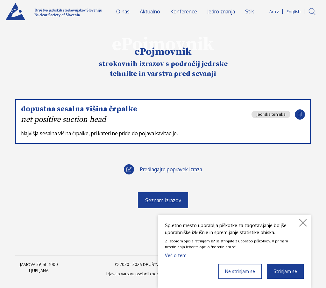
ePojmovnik (163, 52)
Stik (249, 11)
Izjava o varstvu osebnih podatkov (137, 273)
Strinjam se (285, 271)
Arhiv (274, 11)
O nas (123, 11)
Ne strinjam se (240, 271)
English (293, 11)
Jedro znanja (221, 11)
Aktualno (150, 11)
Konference (183, 11)
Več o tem (176, 255)
